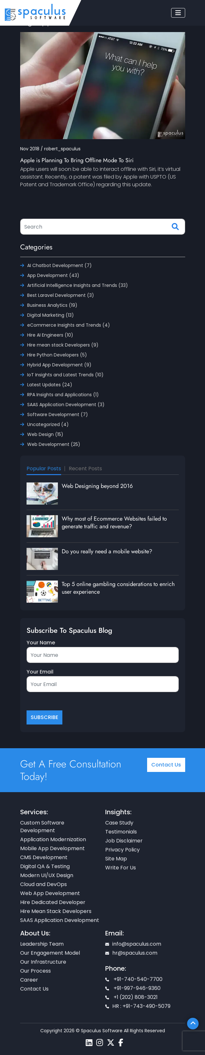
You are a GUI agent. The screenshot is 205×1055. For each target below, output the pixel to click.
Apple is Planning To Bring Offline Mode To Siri (77, 160)
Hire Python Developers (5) (57, 355)
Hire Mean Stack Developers (55, 911)
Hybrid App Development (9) (59, 365)
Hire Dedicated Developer (52, 902)
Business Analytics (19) (52, 305)
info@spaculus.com (133, 944)
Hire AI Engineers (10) (50, 335)
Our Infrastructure (43, 962)
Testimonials (121, 831)
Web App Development (50, 893)
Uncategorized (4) (48, 424)
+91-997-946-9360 (133, 988)
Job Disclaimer (124, 840)
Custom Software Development (42, 826)
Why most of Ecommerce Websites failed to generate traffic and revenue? (114, 522)
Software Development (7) (57, 414)
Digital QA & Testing (45, 866)
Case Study (119, 822)
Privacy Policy (122, 849)
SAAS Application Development (59, 920)
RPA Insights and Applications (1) (63, 394)
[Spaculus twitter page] (110, 1042)
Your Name (41, 643)
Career (29, 980)
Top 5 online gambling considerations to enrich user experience (118, 588)
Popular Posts (44, 468)
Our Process (35, 971)
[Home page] (35, 12)
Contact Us (166, 764)
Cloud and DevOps (43, 884)
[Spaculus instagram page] (99, 1042)
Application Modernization (53, 839)
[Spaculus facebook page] (120, 1042)
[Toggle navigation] (178, 13)
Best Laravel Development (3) (60, 295)
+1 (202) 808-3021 (131, 997)
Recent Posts (85, 468)
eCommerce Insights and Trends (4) (68, 325)
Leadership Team (42, 944)
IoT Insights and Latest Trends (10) (65, 375)
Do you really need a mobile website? (107, 551)
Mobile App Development (52, 848)
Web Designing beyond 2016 (97, 486)
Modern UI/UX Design (46, 875)
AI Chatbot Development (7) (59, 265)
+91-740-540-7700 (133, 979)
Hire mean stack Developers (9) (63, 345)
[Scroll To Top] (193, 1023)
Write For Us (120, 867)
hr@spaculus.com (131, 953)
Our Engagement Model (50, 953)
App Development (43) (53, 275)
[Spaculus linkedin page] (89, 1042)
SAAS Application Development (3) (66, 404)
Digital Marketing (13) (50, 315)
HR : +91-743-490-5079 (137, 1006)
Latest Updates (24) (49, 384)
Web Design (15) (45, 434)
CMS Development (43, 857)
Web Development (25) (53, 444)
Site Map (116, 858)
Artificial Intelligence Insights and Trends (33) (77, 285)
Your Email (40, 672)
